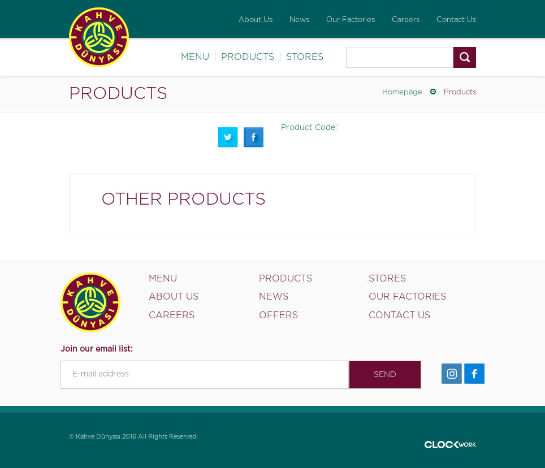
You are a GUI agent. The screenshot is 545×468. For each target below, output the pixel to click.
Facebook (254, 137)
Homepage (402, 92)
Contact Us (456, 20)
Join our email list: (96, 349)
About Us (255, 20)
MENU (195, 57)
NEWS (273, 296)
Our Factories (350, 20)
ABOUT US (173, 296)
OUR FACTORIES (407, 296)
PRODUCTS (247, 57)
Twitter (228, 137)
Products (460, 92)
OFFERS (278, 315)
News (299, 20)
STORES (304, 57)
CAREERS (171, 315)
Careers (405, 20)
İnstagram (452, 373)
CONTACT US (399, 315)
